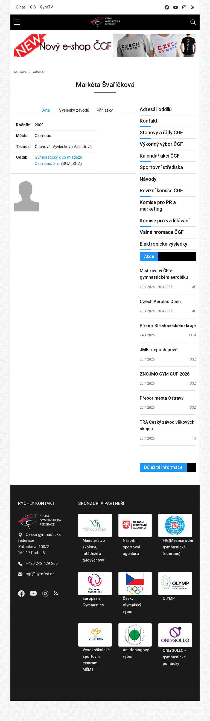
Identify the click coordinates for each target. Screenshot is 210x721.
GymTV (46, 7)
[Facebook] (22, 593)
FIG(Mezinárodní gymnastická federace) (178, 547)
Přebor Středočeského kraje (168, 325)
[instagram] (184, 7)
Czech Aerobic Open (160, 301)
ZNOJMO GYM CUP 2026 (164, 374)
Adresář (39, 72)
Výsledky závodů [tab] (74, 110)
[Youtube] (34, 593)
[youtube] (175, 7)
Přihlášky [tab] (105, 110)
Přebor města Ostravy (161, 398)
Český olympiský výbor (132, 605)
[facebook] (166, 7)
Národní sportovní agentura (131, 547)
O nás (21, 7)
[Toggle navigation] (193, 22)
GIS (33, 7)
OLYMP (169, 598)
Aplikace (20, 72)
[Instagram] (46, 593)
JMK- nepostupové (158, 349)
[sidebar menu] (17, 22)
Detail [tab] (46, 110)
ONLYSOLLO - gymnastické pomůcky (174, 657)
